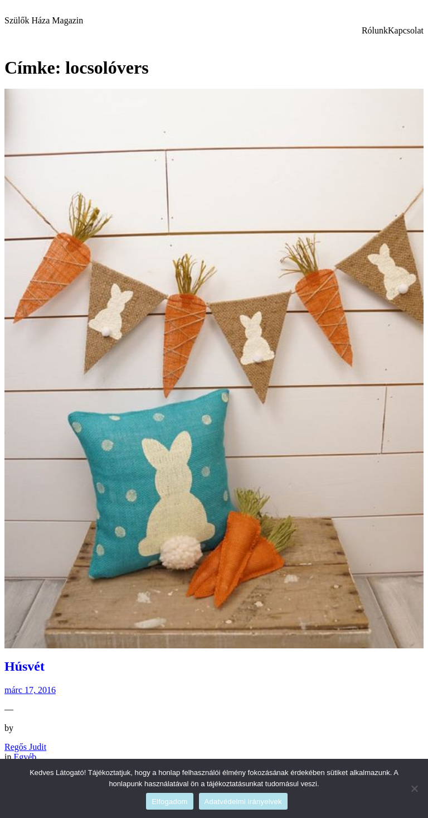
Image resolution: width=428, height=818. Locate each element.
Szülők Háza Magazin (43, 20)
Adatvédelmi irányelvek (243, 801)
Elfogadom (169, 801)
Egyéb (24, 757)
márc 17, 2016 (30, 690)
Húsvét (24, 666)
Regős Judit (25, 747)
